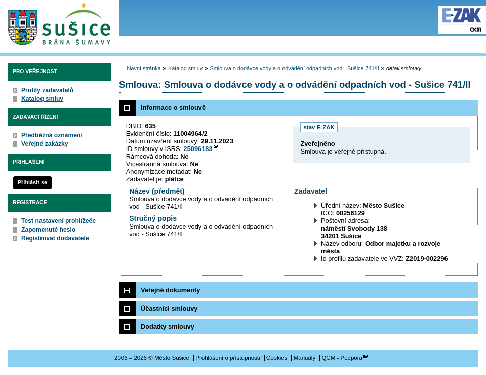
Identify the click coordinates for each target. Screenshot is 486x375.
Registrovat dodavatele (55, 238)
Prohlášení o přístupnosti (227, 358)
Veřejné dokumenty (170, 290)
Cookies (277, 358)
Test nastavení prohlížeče (58, 220)
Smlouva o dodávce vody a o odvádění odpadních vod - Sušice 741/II (294, 68)
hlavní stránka (144, 68)
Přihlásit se (32, 182)
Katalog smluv (42, 98)
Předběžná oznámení (52, 135)
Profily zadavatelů (47, 90)
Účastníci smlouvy (169, 308)
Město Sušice (59, 24)
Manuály (305, 358)
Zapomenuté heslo (48, 229)
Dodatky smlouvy (167, 326)
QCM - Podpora (341, 358)
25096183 (198, 149)
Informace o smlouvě (173, 107)
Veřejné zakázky (44, 143)
